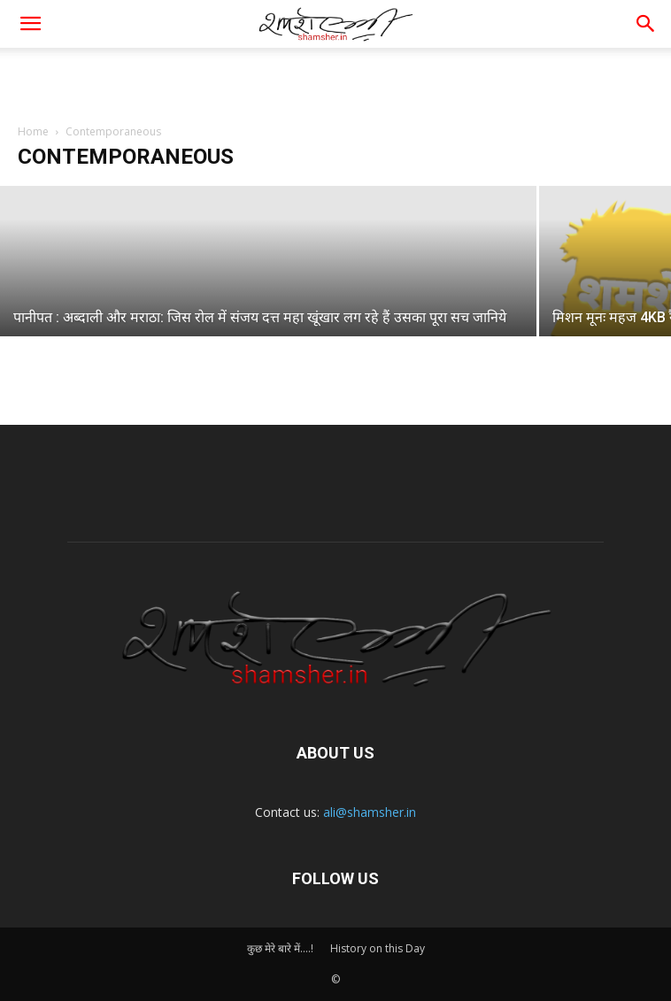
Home (33, 131)
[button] (646, 24)
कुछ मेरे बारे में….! (280, 948)
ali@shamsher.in (369, 812)
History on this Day (377, 948)
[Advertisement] (335, 79)
